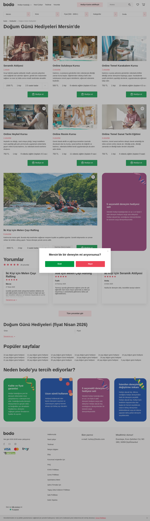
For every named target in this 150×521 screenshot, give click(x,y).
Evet (60, 264)
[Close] (107, 251)
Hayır (90, 264)
